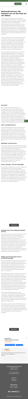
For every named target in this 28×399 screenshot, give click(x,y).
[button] (26, 1)
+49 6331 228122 (15, 372)
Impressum (14, 377)
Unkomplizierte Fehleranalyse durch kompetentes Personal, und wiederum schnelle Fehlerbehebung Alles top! (13, 354)
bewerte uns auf (19, 344)
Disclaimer (14, 380)
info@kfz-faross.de (15, 373)
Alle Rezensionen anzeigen (10, 344)
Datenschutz (14, 379)
